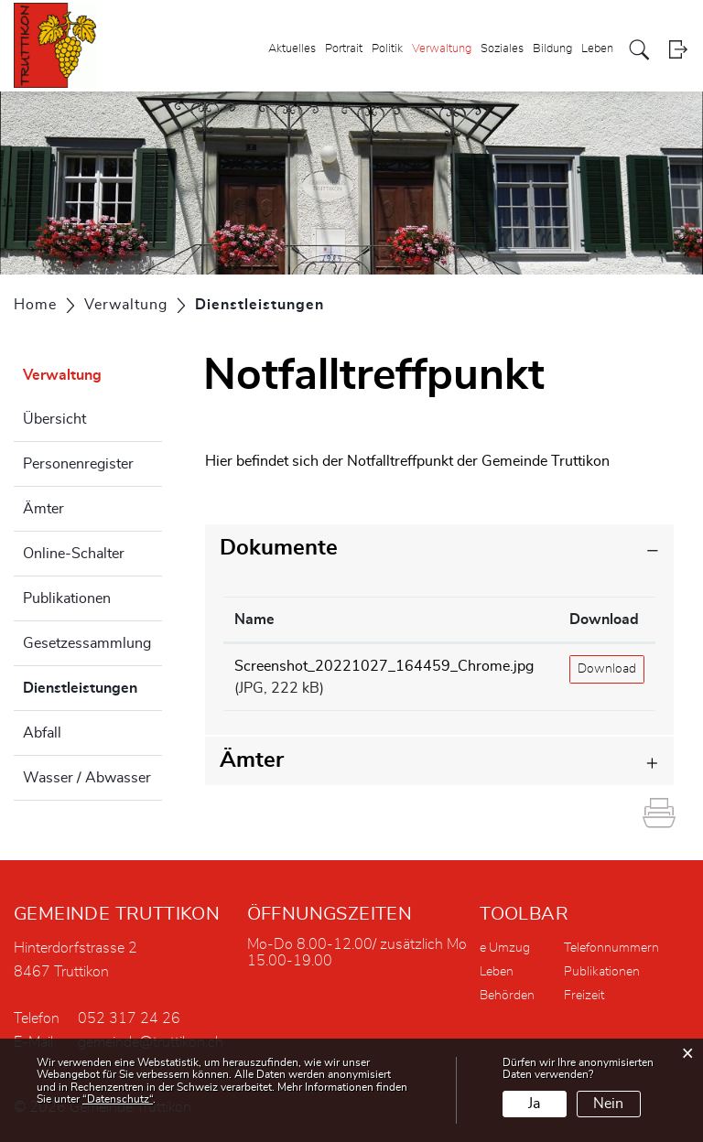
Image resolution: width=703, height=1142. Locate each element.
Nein (608, 1103)
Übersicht (54, 419)
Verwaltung (441, 49)
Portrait (343, 49)
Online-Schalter (73, 553)
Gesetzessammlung (87, 643)
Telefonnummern (611, 948)
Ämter (43, 508)
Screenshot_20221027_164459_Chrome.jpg (384, 666)
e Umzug (505, 948)
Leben (597, 49)
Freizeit (584, 995)
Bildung (552, 49)
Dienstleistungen (92, 685)
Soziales (502, 49)
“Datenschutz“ (117, 1099)
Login (677, 50)
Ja (534, 1103)
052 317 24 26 (129, 1018)
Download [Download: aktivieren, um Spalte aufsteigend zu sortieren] (604, 619)
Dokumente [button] (279, 548)
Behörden (507, 995)
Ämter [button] (252, 760)
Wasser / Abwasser (87, 777)
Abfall (42, 733)
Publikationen (67, 598)
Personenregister (78, 464)
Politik (387, 49)
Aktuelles (292, 49)
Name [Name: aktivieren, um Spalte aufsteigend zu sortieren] (254, 619)
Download (607, 669)
